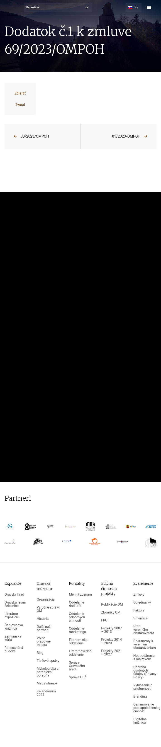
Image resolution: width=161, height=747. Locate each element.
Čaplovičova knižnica (14, 626)
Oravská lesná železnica (15, 604)
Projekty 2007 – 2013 (111, 630)
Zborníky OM (110, 612)
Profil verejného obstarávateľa (143, 630)
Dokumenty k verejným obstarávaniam (144, 644)
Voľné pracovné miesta (44, 641)
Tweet (20, 104)
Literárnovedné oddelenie (80, 653)
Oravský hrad (14, 594)
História (43, 619)
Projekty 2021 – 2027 (111, 652)
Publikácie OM (112, 604)
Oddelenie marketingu (77, 630)
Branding (140, 696)
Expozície (32, 7)
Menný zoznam (80, 594)
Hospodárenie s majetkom (143, 657)
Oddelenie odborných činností (77, 617)
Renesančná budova (14, 649)
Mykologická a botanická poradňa (48, 672)
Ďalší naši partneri (44, 628)
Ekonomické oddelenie (78, 641)
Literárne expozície (12, 615)
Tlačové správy (48, 660)
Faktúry (138, 610)
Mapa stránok (47, 683)
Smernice (140, 618)
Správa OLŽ (77, 677)
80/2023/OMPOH (35, 136)
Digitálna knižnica (140, 721)
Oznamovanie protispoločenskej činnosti (144, 708)
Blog (40, 653)
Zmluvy (138, 594)
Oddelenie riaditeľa (76, 604)
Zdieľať (20, 93)
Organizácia (46, 599)
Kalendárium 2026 (46, 693)
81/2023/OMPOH (126, 136)
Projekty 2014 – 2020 (111, 641)
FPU (104, 620)
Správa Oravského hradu (77, 666)
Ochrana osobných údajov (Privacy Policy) (144, 672)
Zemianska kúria (13, 638)
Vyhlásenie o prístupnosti (143, 687)
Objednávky (142, 602)
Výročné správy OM (48, 609)
